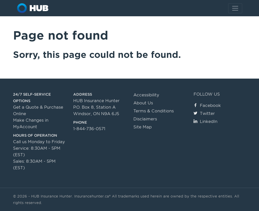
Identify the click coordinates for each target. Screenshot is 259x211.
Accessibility (146, 95)
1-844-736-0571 (89, 128)
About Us (143, 103)
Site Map (142, 127)
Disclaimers (145, 119)
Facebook (207, 105)
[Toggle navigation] (235, 8)
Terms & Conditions (153, 111)
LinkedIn (205, 121)
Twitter (204, 113)
